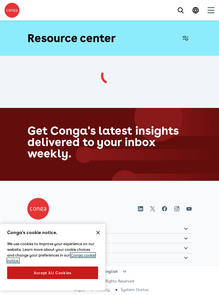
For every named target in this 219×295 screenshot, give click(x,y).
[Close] (98, 232)
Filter (185, 38)
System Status (135, 289)
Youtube (189, 209)
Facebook (164, 209)
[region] (52, 257)
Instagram (177, 209)
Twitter (152, 209)
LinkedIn (140, 209)
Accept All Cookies (53, 273)
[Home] (38, 209)
